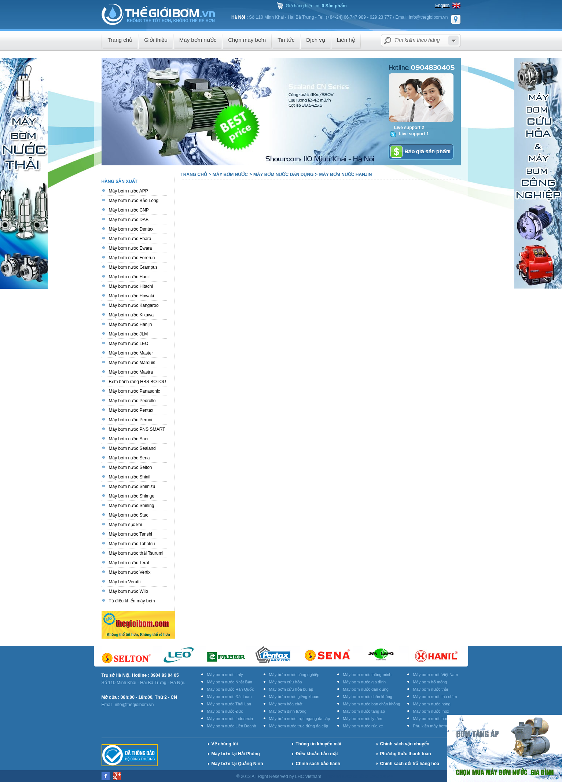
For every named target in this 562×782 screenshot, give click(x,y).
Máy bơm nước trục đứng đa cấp (298, 726)
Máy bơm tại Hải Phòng (236, 753)
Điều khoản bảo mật (317, 753)
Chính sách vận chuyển (405, 743)
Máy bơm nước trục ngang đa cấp (299, 718)
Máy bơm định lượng (287, 711)
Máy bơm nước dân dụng (283, 174)
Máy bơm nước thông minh (367, 674)
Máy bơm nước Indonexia (230, 718)
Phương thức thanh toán (405, 753)
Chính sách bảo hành (318, 763)
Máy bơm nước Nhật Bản (229, 682)
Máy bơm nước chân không (367, 696)
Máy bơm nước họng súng (436, 718)
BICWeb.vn (377, 776)
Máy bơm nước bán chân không (371, 704)
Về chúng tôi (225, 743)
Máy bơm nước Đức (225, 711)
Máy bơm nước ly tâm (362, 718)
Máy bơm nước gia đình (364, 682)
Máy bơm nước (230, 174)
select (453, 40)
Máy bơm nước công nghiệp (294, 674)
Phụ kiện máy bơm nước (435, 726)
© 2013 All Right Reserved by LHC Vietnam (279, 776)
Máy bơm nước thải (430, 689)
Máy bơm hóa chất (285, 704)
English (442, 5)
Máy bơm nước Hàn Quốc (230, 689)
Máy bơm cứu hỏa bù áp (291, 689)
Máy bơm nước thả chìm (435, 696)
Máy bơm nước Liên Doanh (231, 726)
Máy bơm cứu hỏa (285, 682)
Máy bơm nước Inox (431, 711)
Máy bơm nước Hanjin (345, 174)
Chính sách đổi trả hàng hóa (409, 763)
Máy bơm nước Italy (225, 674)
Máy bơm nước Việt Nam (435, 674)
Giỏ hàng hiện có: (316, 5)
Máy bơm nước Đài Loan (229, 696)
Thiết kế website (342, 776)
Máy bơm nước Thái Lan (229, 704)
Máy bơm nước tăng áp (364, 711)
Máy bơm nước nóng (431, 704)
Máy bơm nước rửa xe (363, 726)
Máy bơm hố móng (430, 682)
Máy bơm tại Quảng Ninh (237, 763)
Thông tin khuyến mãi (318, 743)
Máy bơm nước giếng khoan (294, 696)
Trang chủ (194, 174)
